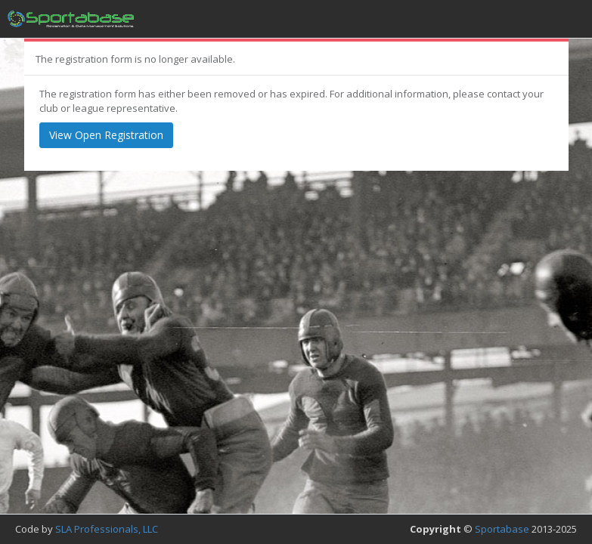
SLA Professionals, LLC (106, 529)
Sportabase (502, 529)
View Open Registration (106, 135)
